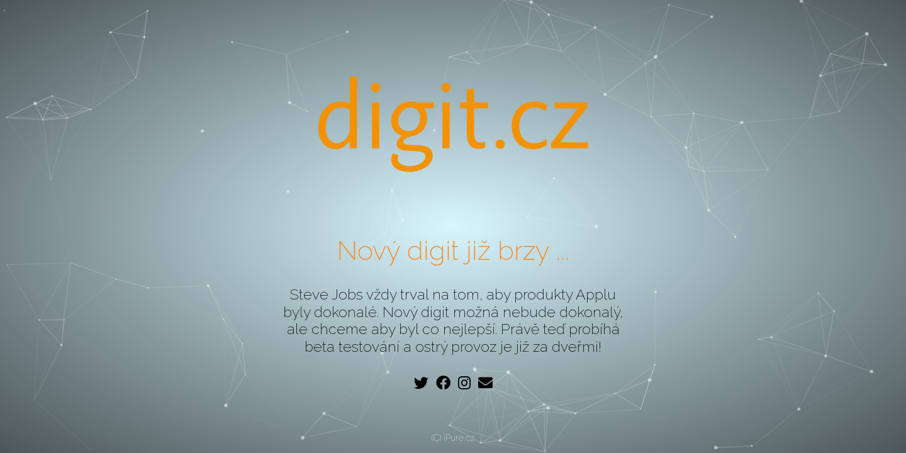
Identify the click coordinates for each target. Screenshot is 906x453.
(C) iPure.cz (453, 438)
